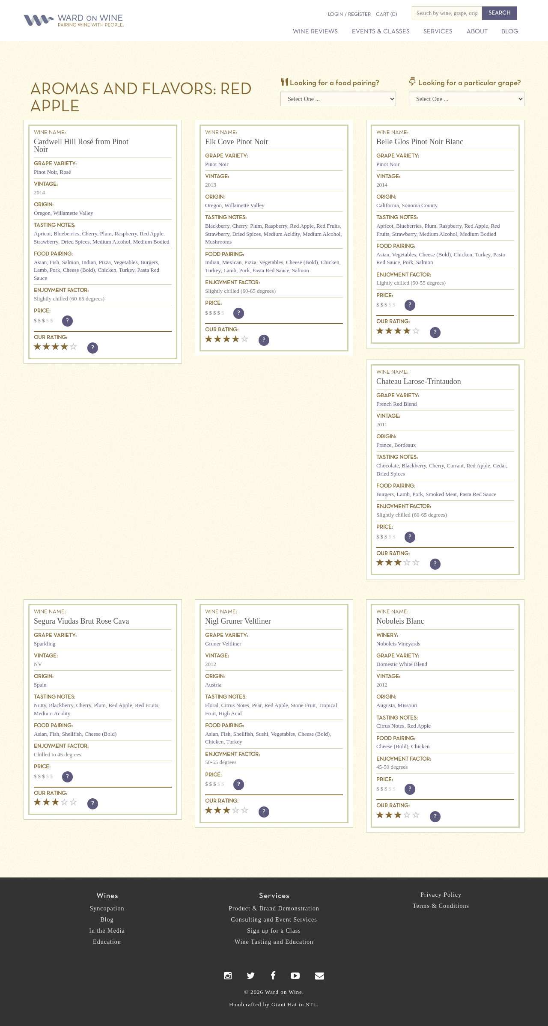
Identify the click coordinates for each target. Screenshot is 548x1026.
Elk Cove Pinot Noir (236, 141)
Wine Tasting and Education (274, 942)
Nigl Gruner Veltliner (238, 621)
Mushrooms (218, 241)
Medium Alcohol (111, 241)
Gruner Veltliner (223, 643)
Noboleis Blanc (400, 621)
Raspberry (125, 233)
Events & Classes (381, 32)
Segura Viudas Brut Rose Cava (81, 621)
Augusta (385, 705)
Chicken (107, 270)
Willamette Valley (73, 213)
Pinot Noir (45, 172)
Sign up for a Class (274, 931)
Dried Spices (75, 241)
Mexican (231, 262)
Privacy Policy (441, 895)
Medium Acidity (282, 234)
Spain (40, 684)
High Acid (230, 713)
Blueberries (66, 233)
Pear (257, 705)
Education (107, 942)
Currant (455, 465)
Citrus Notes (235, 705)
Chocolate (387, 465)
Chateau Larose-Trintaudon (418, 381)
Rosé (65, 172)
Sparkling (45, 643)
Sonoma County (420, 205)
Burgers (149, 262)
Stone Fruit (303, 705)
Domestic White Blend (401, 664)
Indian (89, 262)
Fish (54, 262)
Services (438, 32)
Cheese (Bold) (79, 270)
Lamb (40, 270)
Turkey (126, 270)
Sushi (262, 734)
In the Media (107, 931)
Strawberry (46, 241)
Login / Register (349, 14)
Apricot (42, 233)
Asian (40, 262)
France (383, 445)
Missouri (407, 705)
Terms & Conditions (441, 906)
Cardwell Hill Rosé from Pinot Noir (81, 145)
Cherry (89, 233)
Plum (105, 233)
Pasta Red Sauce (271, 270)
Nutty (40, 705)
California (387, 205)
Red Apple (151, 233)
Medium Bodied (151, 241)
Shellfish (72, 734)
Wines (107, 896)
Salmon (70, 262)
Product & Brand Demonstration (274, 908)
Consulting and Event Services (274, 919)
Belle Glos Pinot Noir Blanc (419, 141)
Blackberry (217, 226)
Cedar (499, 465)
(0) (386, 14)
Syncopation (107, 908)
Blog (509, 32)
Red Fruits (328, 226)
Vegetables (125, 262)
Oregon (42, 213)
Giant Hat (284, 1004)
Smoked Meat (441, 494)
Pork (55, 270)
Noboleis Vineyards (398, 643)
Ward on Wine (104, 21)
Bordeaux (405, 445)
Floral (211, 705)
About (477, 32)
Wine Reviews (315, 32)
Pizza (105, 262)
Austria (213, 684)
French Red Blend (396, 404)
